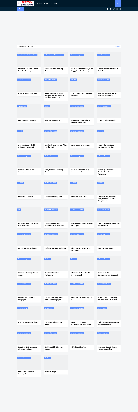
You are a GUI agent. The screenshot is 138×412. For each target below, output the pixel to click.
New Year (73, 79)
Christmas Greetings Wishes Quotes (28, 274)
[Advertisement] (69, 27)
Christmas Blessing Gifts (53, 197)
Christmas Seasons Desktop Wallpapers (81, 249)
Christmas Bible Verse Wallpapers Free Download (54, 225)
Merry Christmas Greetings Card (54, 171)
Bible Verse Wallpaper (104, 156)
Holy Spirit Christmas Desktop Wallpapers (82, 225)
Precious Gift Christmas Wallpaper (26, 299)
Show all (117, 46)
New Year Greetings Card (27, 120)
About (46, 3)
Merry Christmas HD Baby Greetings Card (80, 171)
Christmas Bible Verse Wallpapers (52, 274)
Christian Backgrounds (24, 358)
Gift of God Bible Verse (79, 347)
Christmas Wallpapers (103, 209)
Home (40, 3)
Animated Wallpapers (50, 79)
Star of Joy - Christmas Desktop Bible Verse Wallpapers (106, 172)
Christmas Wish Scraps (79, 197)
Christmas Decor (22, 308)
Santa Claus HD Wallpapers (80, 145)
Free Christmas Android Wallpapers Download (26, 146)
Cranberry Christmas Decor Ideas (54, 323)
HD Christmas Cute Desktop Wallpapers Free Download (107, 299)
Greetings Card (22, 106)
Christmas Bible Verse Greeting (26, 171)
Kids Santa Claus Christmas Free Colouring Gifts (107, 348)
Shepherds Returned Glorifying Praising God (56, 146)
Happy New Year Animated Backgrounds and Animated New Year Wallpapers (54, 96)
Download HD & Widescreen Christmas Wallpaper (28, 348)
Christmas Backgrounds (77, 55)
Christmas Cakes (102, 308)
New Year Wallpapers (52, 120)
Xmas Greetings (50, 372)
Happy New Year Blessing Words (54, 70)
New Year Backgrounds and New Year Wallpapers (107, 95)
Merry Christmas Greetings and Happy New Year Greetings (82, 70)
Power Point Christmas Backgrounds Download (106, 146)
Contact (54, 3)
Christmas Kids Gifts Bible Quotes (54, 348)
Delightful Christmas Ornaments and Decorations (81, 323)
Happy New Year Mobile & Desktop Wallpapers (80, 121)
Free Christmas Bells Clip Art (28, 322)
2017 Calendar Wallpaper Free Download (81, 95)
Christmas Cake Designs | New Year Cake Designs (108, 323)
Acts (19, 209)
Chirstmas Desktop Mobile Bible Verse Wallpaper (54, 299)
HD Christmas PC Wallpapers (28, 248)
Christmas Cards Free (25, 197)
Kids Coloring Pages (103, 333)
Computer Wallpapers (103, 55)
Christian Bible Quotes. (51, 131)
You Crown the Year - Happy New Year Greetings (28, 70)
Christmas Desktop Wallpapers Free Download (109, 225)
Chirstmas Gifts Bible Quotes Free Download (28, 225)
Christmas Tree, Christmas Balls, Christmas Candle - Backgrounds (107, 199)
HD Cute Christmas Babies (107, 120)
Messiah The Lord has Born (27, 93)
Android (20, 131)
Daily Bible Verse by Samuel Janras (27, 55)
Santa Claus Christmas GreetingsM (26, 373)
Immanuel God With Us (106, 248)
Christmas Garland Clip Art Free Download (80, 274)
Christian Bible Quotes (103, 234)
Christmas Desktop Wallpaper (55, 248)
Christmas (100, 131)
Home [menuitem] (20, 9)
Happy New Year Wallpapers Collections (108, 70)
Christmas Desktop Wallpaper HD (81, 299)
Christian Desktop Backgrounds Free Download (108, 274)
